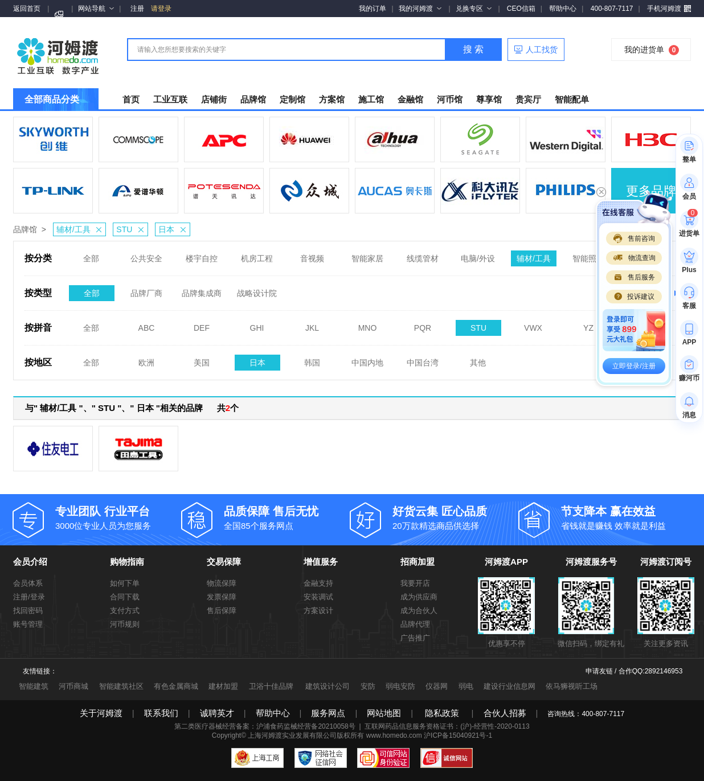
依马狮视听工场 (571, 686)
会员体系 (28, 583)
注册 (137, 9)
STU (132, 229)
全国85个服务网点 (287, 517)
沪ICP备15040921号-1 (458, 735)
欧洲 (146, 359)
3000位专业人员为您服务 (118, 517)
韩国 (312, 359)
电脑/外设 (478, 255)
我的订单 (372, 9)
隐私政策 (442, 713)
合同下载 (125, 597)
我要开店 (415, 583)
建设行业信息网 (509, 686)
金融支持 (318, 583)
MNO (367, 324)
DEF (202, 324)
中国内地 (367, 359)
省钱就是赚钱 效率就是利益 (624, 517)
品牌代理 (415, 624)
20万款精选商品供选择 (455, 517)
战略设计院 (257, 290)
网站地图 (384, 713)
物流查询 (634, 258)
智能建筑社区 (121, 686)
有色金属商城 (176, 686)
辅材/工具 (81, 229)
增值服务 (321, 561)
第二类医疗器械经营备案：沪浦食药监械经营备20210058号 (264, 726)
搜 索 (473, 49)
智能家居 (367, 255)
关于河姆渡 (101, 713)
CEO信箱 (521, 9)
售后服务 (634, 277)
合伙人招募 (505, 713)
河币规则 (125, 624)
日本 (174, 229)
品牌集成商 (202, 290)
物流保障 (221, 583)
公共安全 (146, 255)
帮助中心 (562, 9)
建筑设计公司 (327, 686)
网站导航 (96, 9)
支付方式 (125, 610)
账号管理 (28, 624)
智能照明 (588, 255)
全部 (91, 255)
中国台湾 (423, 359)
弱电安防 (400, 686)
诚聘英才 (217, 713)
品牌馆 (25, 229)
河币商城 (73, 686)
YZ (588, 324)
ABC (146, 324)
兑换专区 (474, 9)
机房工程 (257, 255)
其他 (478, 359)
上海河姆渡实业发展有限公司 (292, 735)
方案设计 (318, 610)
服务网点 (328, 713)
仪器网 (436, 686)
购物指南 (127, 561)
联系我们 (161, 713)
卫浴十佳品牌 (271, 686)
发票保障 (221, 597)
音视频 (312, 255)
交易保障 (224, 561)
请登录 (161, 9)
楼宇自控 (202, 255)
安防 (368, 686)
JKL (312, 324)
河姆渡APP (506, 561)
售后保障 (221, 610)
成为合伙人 (418, 610)
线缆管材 (423, 255)
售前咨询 (634, 238)
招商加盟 (417, 561)
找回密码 (28, 610)
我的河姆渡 (420, 9)
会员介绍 (30, 561)
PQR (422, 324)
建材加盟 (223, 686)
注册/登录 (29, 597)
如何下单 (125, 583)
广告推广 (415, 638)
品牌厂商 (146, 290)
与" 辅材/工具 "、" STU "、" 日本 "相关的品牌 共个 (132, 408)
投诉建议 (633, 296)
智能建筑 (33, 686)
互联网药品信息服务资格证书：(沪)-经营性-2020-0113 (447, 726)
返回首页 (26, 9)
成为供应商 (418, 597)
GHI (257, 324)
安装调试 (318, 597)
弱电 (466, 686)
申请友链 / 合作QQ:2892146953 (634, 671)
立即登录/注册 (633, 366)
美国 (202, 359)
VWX (533, 324)
